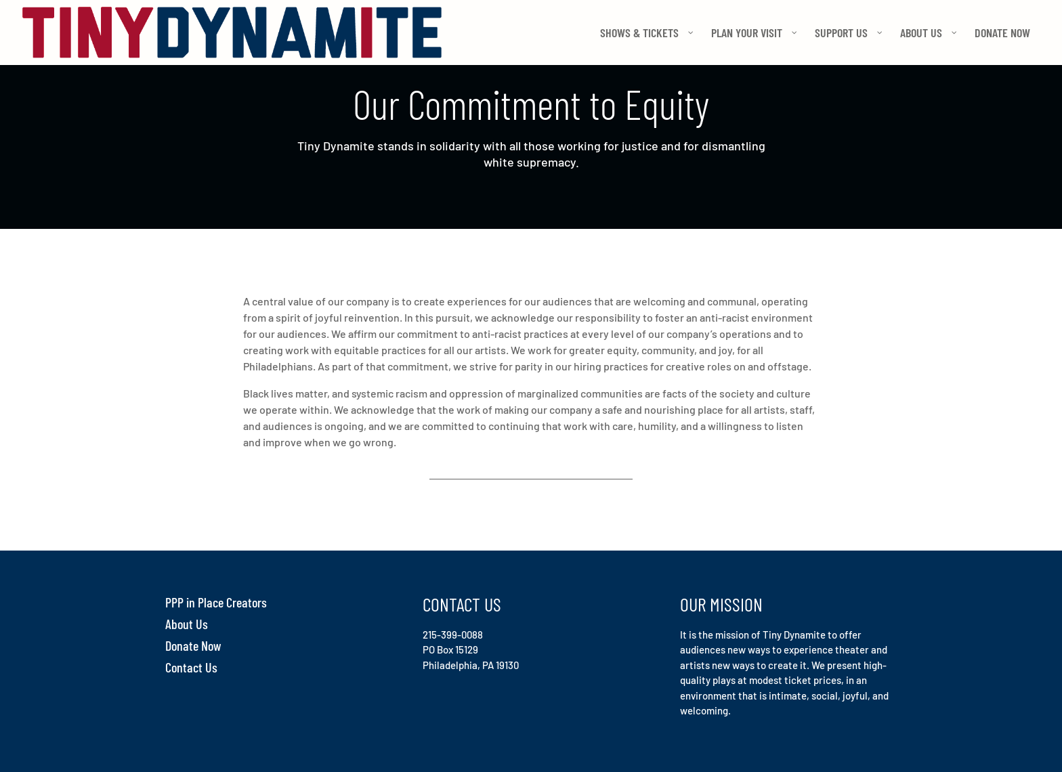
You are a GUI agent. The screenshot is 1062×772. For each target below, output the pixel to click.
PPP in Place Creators (216, 602)
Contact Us (191, 667)
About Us (186, 624)
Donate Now (193, 645)
